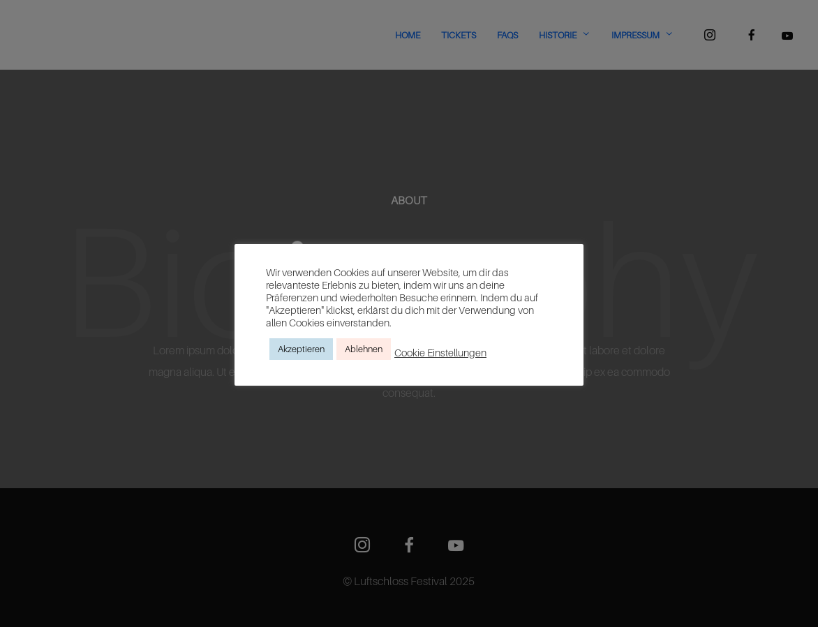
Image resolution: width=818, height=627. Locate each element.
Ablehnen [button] (363, 348)
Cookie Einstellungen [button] (440, 352)
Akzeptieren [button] (301, 348)
